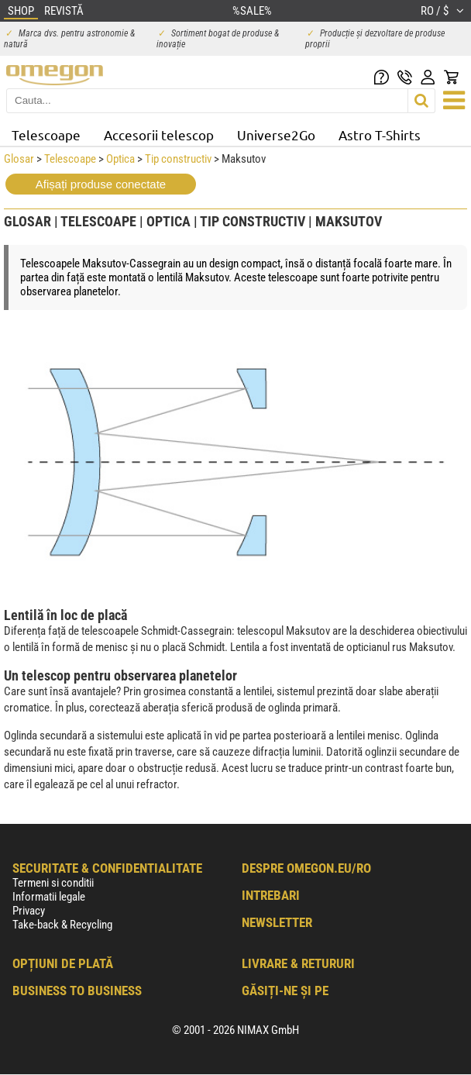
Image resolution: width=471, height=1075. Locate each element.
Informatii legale (48, 897)
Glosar (19, 159)
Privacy (28, 911)
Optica (120, 159)
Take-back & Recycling (62, 925)
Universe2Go (276, 134)
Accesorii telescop (159, 134)
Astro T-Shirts (380, 134)
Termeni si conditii (53, 883)
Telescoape (46, 134)
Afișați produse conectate (101, 184)
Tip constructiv (178, 159)
